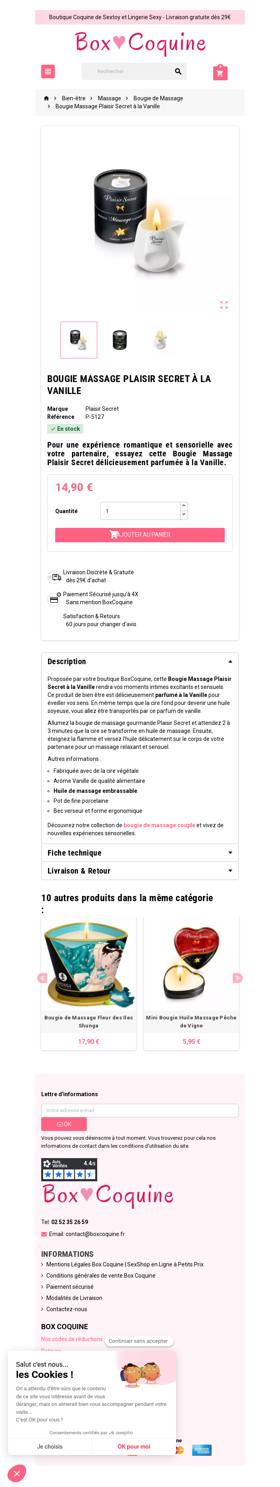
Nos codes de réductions (71, 1340)
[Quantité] (140, 511)
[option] (88, 983)
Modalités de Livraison (73, 1299)
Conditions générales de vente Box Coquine (99, 1277)
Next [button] (239, 979)
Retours (50, 1352)
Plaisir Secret (101, 409)
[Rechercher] (140, 71)
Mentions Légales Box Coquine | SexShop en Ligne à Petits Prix (123, 1265)
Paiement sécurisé (68, 1288)
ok (63, 1125)
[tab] (140, 661)
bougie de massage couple (158, 825)
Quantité (65, 511)
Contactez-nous (65, 1310)
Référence (59, 417)
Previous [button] (41, 979)
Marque (56, 409)
